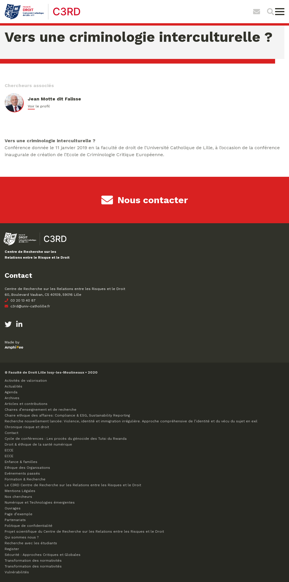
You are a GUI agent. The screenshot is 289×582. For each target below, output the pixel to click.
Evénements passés (22, 473)
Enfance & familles (21, 462)
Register (12, 549)
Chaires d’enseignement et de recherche (40, 410)
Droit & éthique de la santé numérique (38, 444)
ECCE (9, 450)
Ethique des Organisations (27, 468)
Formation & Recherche (25, 479)
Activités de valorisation (26, 381)
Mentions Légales (20, 491)
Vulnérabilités (17, 572)
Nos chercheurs (18, 497)
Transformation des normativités (33, 560)
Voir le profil (39, 106)
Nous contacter (144, 200)
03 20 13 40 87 (20, 300)
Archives (12, 398)
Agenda (11, 392)
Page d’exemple (18, 514)
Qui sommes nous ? (22, 537)
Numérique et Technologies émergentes (40, 502)
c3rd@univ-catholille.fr (27, 306)
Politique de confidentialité (28, 526)
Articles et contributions (26, 404)
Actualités (13, 386)
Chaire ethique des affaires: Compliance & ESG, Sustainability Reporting (67, 415)
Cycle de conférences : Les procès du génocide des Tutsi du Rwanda (66, 439)
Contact (11, 433)
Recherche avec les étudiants (31, 543)
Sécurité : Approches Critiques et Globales (43, 555)
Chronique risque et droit (27, 427)
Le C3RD (73, 485)
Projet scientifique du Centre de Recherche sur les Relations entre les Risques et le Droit (84, 531)
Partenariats (15, 520)
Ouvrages (13, 508)
